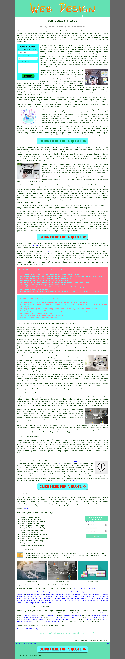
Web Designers (81, 592)
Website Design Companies (63, 592)
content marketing (51, 621)
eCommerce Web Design (55, 594)
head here (75, 480)
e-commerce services (97, 617)
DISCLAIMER (104, 16)
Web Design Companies (31, 592)
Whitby (49, 67)
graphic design (30, 615)
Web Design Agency (62, 596)
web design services (61, 213)
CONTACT (96, 16)
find (23, 497)
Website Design (73, 598)
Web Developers (45, 598)
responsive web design (73, 222)
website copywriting (64, 619)
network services (99, 615)
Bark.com (34, 245)
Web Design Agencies (53, 600)
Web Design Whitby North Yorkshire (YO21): (34, 31)
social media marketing (32, 617)
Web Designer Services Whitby (35, 512)
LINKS (85, 16)
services (102, 226)
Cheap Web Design (73, 594)
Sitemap (18, 643)
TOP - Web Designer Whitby (27, 629)
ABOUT (90, 16)
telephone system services (34, 619)
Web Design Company (43, 596)
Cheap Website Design (91, 594)
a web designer (47, 613)
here (59, 463)
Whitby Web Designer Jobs (84, 588)
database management (72, 615)
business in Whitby (82, 98)
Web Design (21, 251)
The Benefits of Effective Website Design (34, 98)
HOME (80, 16)
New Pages (24, 643)
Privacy (107, 643)
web (40, 211)
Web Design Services (35, 594)
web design (55, 262)
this (75, 461)
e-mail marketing (98, 613)
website (85, 33)
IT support (88, 619)
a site (83, 158)
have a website (74, 92)
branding (50, 615)
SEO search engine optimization (66, 617)
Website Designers (96, 592)
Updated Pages (32, 643)
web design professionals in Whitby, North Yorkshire (82, 243)
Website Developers (43, 603)
